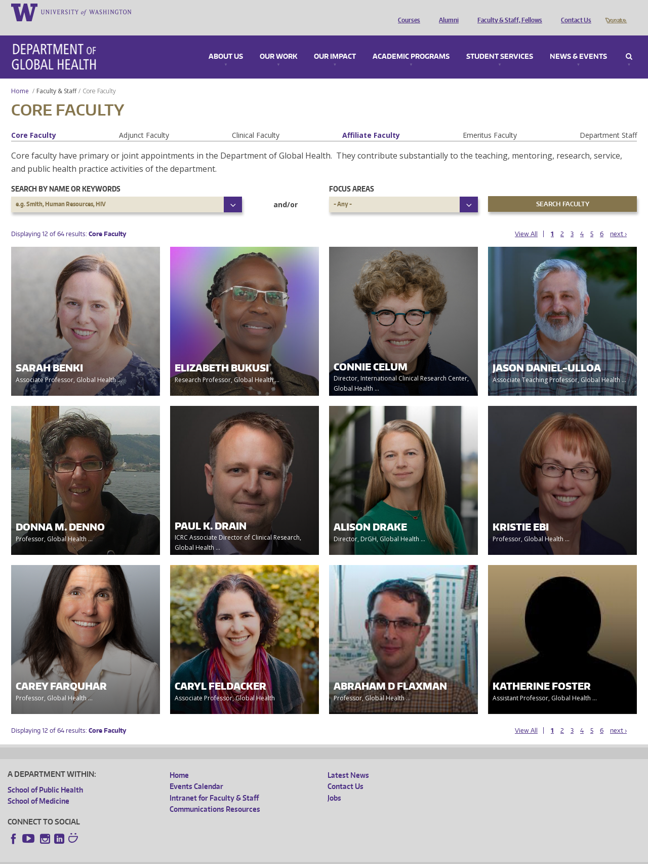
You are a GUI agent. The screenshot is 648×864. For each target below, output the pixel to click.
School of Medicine (38, 786)
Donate (615, 12)
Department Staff (608, 121)
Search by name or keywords (65, 174)
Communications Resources (215, 795)
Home (20, 76)
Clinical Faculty (255, 121)
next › (618, 219)
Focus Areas (351, 174)
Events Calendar (196, 772)
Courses (406, 12)
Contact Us (573, 12)
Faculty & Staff (56, 76)
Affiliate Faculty (371, 121)
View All (526, 219)
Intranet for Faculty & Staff (214, 783)
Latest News (348, 761)
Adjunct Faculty (144, 121)
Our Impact (335, 42)
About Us (226, 42)
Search (629, 42)
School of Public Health (45, 775)
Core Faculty (33, 121)
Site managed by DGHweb (243, 856)
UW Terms (183, 856)
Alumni (446, 12)
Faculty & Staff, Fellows (507, 12)
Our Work (278, 42)
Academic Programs (411, 42)
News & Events (578, 42)
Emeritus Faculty (490, 121)
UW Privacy (142, 856)
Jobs (334, 783)
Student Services (499, 42)
